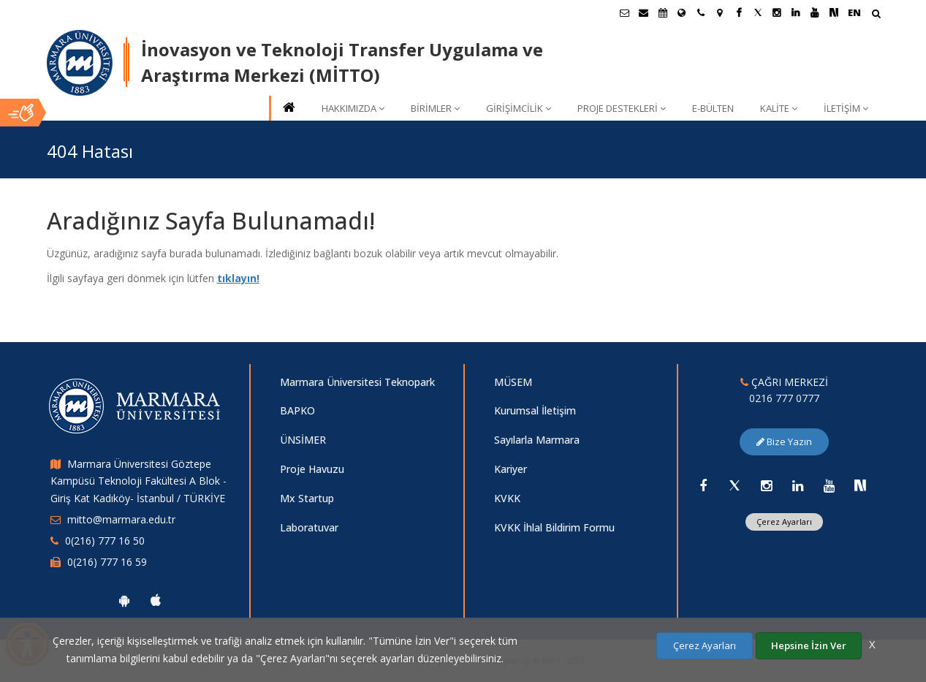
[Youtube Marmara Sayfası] (815, 12)
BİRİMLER (435, 108)
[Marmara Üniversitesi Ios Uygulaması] (155, 600)
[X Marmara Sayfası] (758, 12)
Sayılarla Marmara (537, 440)
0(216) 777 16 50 (105, 541)
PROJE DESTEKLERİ (621, 108)
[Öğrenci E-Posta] (625, 12)
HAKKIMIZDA (353, 108)
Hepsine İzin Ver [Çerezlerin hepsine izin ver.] (808, 645)
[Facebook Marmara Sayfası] (739, 12)
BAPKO (297, 410)
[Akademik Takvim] (663, 12)
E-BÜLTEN (713, 108)
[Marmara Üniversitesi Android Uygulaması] (124, 600)
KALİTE (778, 108)
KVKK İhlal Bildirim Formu (554, 527)
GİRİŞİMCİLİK (518, 108)
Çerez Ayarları (784, 521)
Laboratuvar (309, 527)
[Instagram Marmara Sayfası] (777, 12)
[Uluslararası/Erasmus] (682, 12)
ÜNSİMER (303, 440)
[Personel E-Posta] (644, 12)
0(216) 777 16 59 (107, 562)
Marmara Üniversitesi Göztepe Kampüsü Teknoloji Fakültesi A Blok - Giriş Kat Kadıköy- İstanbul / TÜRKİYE (138, 481)
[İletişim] (701, 12)
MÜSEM (513, 382)
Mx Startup (307, 498)
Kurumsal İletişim (535, 410)
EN (854, 12)
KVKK (507, 498)
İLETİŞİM (846, 108)
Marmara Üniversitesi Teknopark (357, 382)
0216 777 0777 (784, 398)
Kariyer (510, 469)
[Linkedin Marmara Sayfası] (796, 12)
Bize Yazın (784, 441)
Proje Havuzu (312, 469)
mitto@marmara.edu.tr (121, 519)
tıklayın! (238, 278)
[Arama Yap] (876, 15)
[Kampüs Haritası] (720, 12)
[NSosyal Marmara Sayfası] (834, 12)
